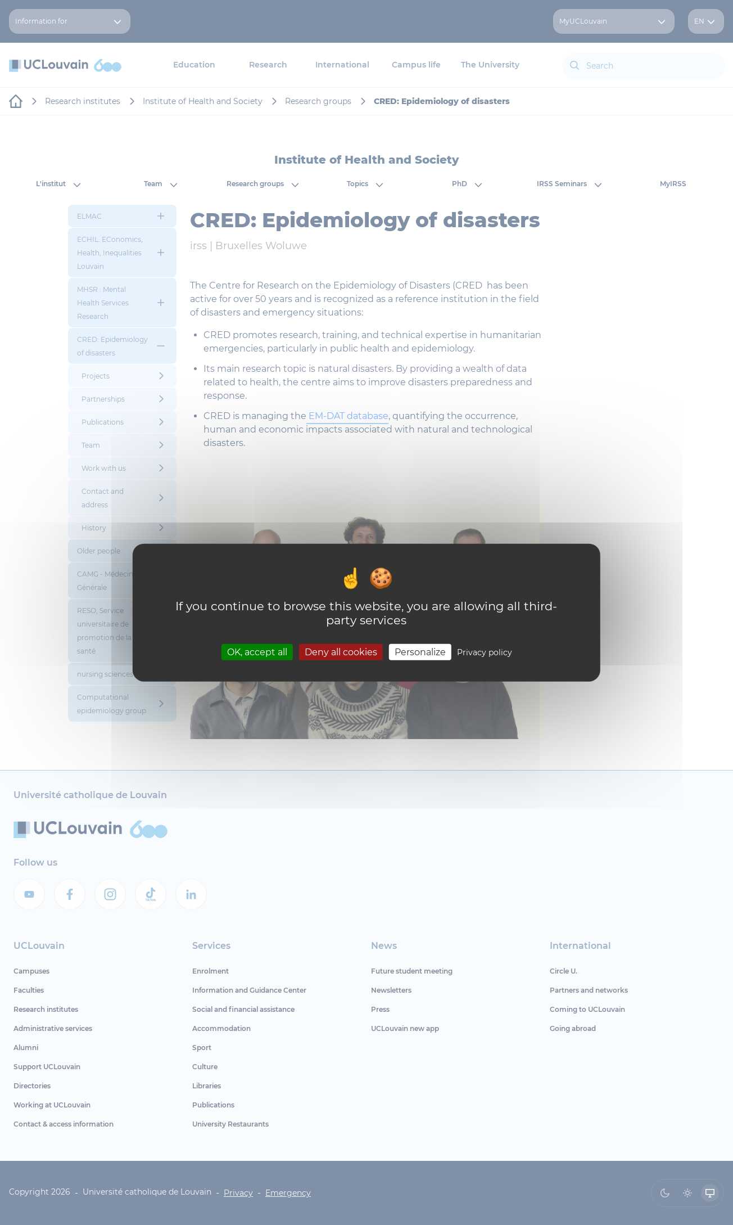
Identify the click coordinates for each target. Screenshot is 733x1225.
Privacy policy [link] (484, 652)
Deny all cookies (341, 651)
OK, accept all (257, 651)
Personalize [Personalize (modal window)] (420, 651)
